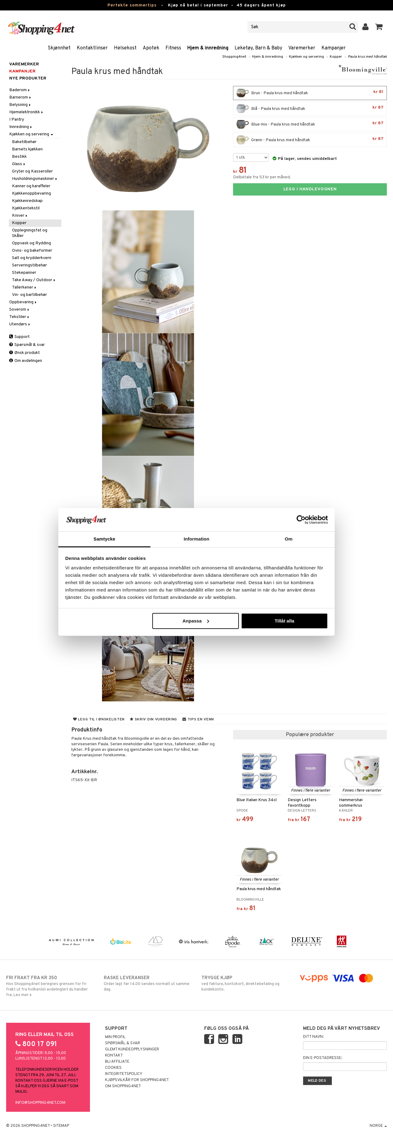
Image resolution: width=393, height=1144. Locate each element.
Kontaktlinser (92, 48)
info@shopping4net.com (40, 1102)
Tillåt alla (284, 620)
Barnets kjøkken (27, 149)
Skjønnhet (59, 48)
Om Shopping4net (123, 1086)
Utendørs (20, 324)
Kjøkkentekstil (26, 208)
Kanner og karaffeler (31, 186)
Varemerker (301, 48)
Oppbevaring (23, 302)
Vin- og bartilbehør (29, 294)
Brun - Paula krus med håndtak (309, 93)
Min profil (115, 1037)
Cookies (113, 1067)
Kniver (20, 215)
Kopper (336, 56)
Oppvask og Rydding (31, 243)
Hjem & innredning (207, 48)
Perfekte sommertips (132, 5)
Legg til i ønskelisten (99, 719)
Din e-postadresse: (322, 1058)
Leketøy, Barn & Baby (258, 48)
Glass (19, 164)
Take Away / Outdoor (34, 280)
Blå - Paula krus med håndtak (309, 109)
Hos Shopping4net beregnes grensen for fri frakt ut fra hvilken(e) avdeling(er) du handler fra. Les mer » (50, 986)
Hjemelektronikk (26, 112)
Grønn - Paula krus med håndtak (309, 140)
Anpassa (195, 620)
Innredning (21, 127)
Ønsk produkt (24, 352)
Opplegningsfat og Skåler (29, 233)
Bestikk (19, 156)
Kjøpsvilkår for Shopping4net (137, 1080)
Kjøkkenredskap (27, 201)
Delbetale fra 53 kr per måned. (262, 177)
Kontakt (114, 1055)
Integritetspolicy (123, 1074)
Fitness (173, 48)
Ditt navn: (313, 1036)
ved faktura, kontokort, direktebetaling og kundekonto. (245, 983)
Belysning (20, 104)
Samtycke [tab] (104, 538)
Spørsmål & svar (27, 344)
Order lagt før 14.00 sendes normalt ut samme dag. (148, 983)
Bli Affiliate (117, 1061)
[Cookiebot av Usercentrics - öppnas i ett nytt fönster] (301, 519)
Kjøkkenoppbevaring (31, 193)
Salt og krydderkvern (31, 258)
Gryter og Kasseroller (32, 171)
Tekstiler (19, 317)
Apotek (151, 48)
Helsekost (125, 48)
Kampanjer (333, 48)
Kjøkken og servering (306, 56)
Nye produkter (27, 78)
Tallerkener (24, 287)
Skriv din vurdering (153, 719)
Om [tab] (288, 538)
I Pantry (16, 119)
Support (19, 336)
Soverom (19, 309)
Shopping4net (234, 56)
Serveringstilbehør (29, 265)
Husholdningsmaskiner (35, 178)
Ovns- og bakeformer (32, 250)
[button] (379, 27)
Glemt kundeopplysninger (132, 1049)
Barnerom (20, 97)
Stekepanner (24, 272)
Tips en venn (198, 719)
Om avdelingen (25, 360)
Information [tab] (196, 538)
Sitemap (61, 1125)
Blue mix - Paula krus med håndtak (309, 124)
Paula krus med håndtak (367, 56)
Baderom (20, 90)
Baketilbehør (24, 142)
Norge (378, 1125)
